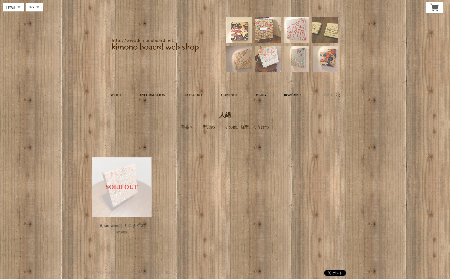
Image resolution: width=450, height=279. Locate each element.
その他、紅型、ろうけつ (247, 127)
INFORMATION (152, 95)
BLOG (261, 95)
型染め (209, 127)
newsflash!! (292, 95)
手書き (187, 127)
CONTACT (229, 95)
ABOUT (116, 95)
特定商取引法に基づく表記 (151, 272)
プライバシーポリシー (104, 272)
